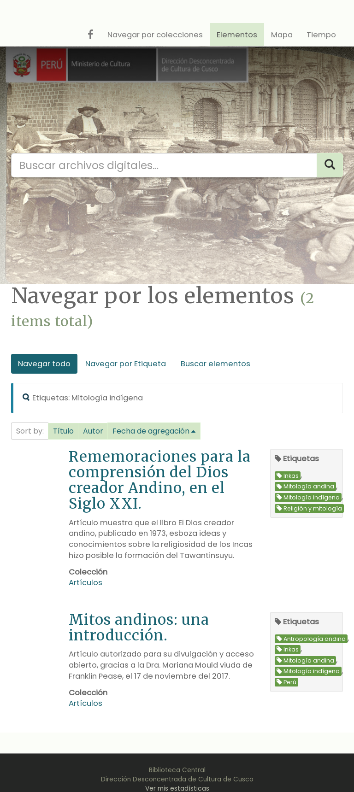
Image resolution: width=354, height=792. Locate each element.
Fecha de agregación (150, 431)
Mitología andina (305, 487)
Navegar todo (44, 363)
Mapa (282, 34)
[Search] (330, 165)
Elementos (237, 34)
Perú (286, 682)
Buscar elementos (215, 363)
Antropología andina (311, 639)
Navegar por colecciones (155, 34)
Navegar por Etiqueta (125, 363)
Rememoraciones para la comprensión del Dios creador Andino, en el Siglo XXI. (160, 479)
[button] (63, 431)
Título (63, 431)
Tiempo (321, 34)
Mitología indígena (308, 497)
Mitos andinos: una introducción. (139, 627)
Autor (93, 431)
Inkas (288, 476)
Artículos (85, 582)
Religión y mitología (309, 508)
